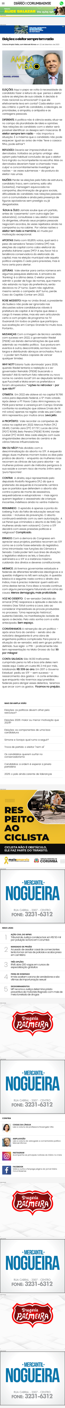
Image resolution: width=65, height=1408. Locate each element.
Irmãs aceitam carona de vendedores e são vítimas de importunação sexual (35, 978)
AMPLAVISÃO (19, 1138)
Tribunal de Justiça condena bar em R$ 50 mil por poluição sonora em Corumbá (36, 938)
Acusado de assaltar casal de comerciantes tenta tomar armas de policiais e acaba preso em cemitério (36, 952)
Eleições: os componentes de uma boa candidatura (27, 731)
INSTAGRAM (18, 1152)
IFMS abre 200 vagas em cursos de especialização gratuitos (30, 966)
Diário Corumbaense (32, 3)
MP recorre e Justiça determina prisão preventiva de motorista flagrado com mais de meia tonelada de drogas (37, 991)
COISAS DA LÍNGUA (22, 1124)
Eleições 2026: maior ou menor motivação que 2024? (31, 721)
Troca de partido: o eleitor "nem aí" (24, 747)
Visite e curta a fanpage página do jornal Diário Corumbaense (35, 1170)
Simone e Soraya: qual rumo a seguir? (26, 739)
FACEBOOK (18, 1166)
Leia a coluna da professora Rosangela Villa (33, 1127)
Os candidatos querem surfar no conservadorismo (23, 756)
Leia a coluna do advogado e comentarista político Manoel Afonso (37, 1142)
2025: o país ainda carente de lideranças (28, 774)
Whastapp (61, 3)
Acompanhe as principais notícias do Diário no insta (37, 1155)
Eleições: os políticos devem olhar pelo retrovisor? (27, 711)
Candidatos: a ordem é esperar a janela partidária (27, 765)
